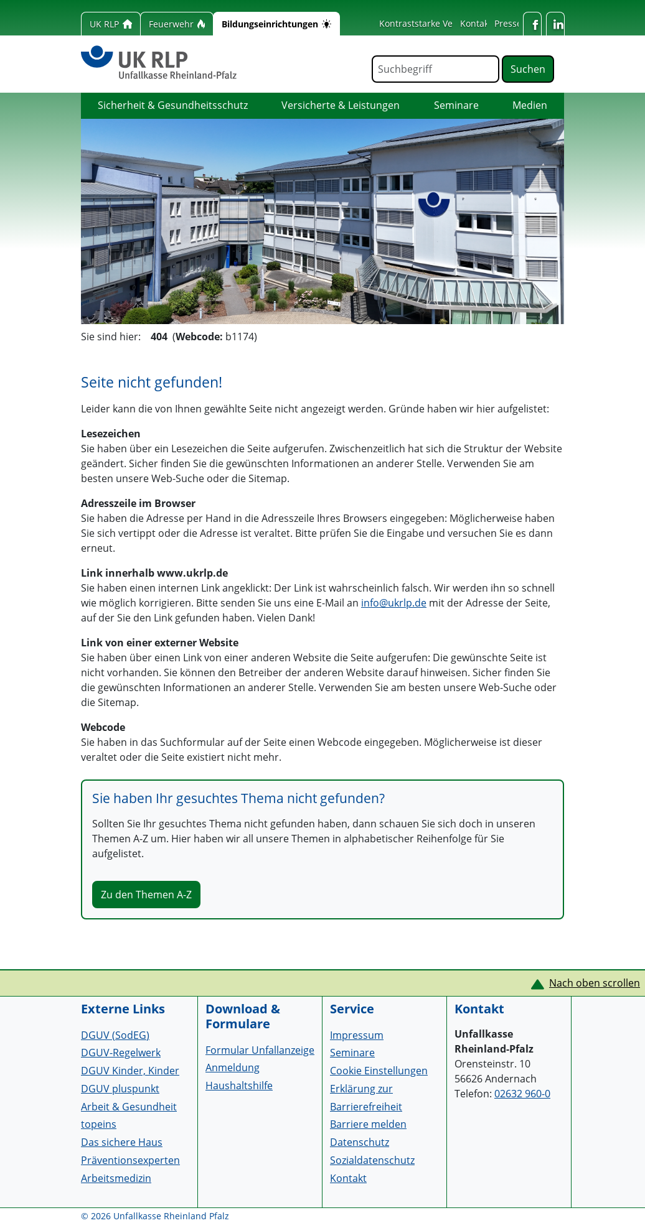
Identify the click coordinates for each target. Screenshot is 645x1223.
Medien (529, 105)
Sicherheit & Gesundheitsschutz (173, 105)
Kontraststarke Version (426, 23)
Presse (508, 23)
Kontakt (476, 23)
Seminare (456, 105)
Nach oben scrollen (594, 983)
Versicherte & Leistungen (340, 105)
